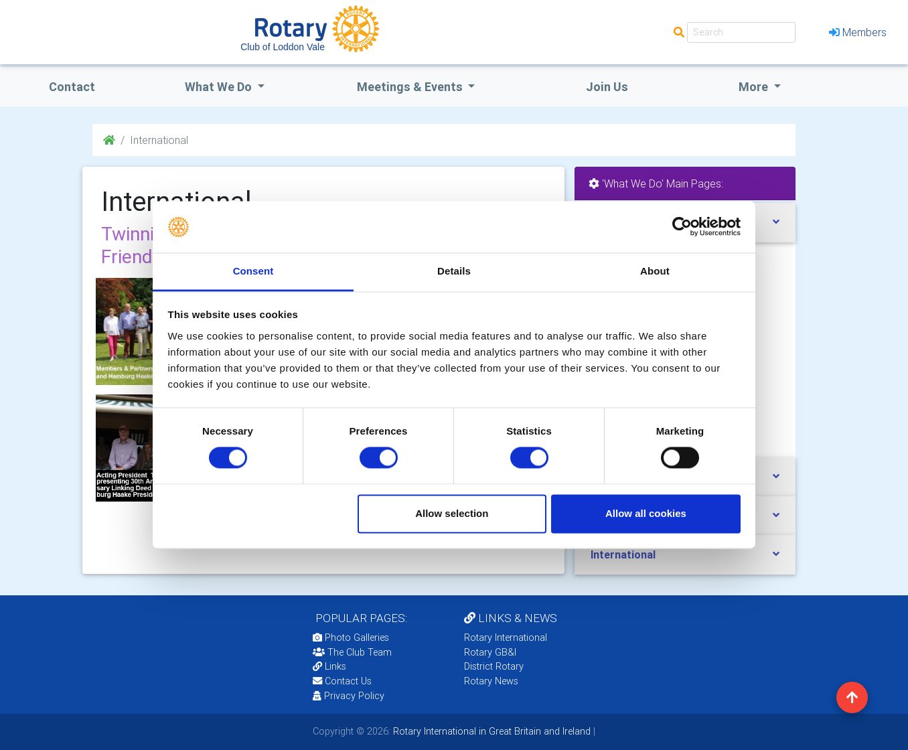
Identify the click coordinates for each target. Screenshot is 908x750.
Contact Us (342, 681)
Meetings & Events (411, 86)
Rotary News (491, 681)
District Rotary (494, 666)
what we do (219, 86)
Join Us (607, 86)
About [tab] (655, 271)
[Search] (741, 32)
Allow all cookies (645, 513)
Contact (72, 86)
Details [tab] (454, 271)
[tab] (685, 555)
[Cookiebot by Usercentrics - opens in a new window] (682, 227)
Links (329, 666)
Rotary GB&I (490, 652)
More (755, 86)
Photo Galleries (351, 637)
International (623, 554)
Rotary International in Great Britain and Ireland (490, 731)
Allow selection (451, 513)
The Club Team (352, 652)
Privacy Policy (348, 696)
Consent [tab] (253, 271)
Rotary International (505, 637)
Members (858, 32)
